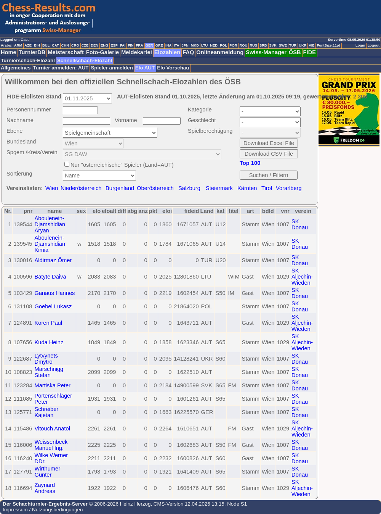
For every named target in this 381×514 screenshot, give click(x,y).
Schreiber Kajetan (46, 412)
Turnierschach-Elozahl (28, 60)
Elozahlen (167, 52)
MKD (195, 45)
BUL (46, 45)
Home (8, 52)
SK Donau (299, 224)
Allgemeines (16, 68)
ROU (243, 45)
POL (223, 45)
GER (149, 45)
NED (214, 45)
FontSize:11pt (328, 45)
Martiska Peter (52, 385)
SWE (283, 45)
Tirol (266, 188)
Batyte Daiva (50, 277)
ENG (104, 45)
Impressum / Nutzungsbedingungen (43, 509)
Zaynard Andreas (44, 488)
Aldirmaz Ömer (53, 260)
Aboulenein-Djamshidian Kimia (49, 244)
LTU (204, 45)
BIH (37, 45)
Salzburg (189, 188)
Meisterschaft (66, 52)
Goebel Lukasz (53, 306)
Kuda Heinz (48, 342)
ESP (114, 45)
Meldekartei (136, 52)
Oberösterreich (155, 188)
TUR (292, 45)
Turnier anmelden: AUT (61, 68)
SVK (273, 45)
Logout (373, 45)
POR (233, 45)
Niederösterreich (81, 188)
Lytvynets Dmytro (46, 359)
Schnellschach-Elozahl (84, 60)
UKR (302, 45)
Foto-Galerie (102, 52)
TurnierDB (32, 52)
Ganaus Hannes (54, 293)
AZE (28, 45)
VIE (311, 45)
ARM (18, 45)
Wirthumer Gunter (47, 472)
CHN (65, 45)
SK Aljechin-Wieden (302, 276)
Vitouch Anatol (52, 428)
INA (168, 45)
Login (360, 45)
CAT (55, 45)
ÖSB (295, 52)
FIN (130, 45)
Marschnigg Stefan (48, 372)
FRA (139, 45)
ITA (176, 45)
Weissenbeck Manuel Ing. (50, 445)
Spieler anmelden (112, 68)
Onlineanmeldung (219, 52)
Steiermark (219, 188)
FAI (123, 45)
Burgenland (120, 188)
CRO (75, 45)
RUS (253, 45)
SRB (263, 45)
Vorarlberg (289, 188)
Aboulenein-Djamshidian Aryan (49, 224)
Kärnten (247, 188)
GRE (159, 45)
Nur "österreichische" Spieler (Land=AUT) (122, 165)
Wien (51, 188)
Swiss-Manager (266, 52)
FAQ (188, 52)
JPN (185, 45)
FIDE (309, 52)
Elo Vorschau (173, 68)
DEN (94, 45)
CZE (85, 45)
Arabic (6, 45)
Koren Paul (48, 323)
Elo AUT (145, 68)
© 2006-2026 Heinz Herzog (119, 504)
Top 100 (250, 163)
